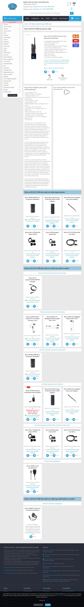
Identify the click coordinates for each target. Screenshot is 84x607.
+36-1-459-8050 (47, 9)
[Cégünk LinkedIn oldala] (74, 5)
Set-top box (6, 54)
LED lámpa (6, 83)
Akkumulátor (6, 67)
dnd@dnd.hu (36, 9)
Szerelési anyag (7, 37)
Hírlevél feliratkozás (12, 95)
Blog (42, 18)
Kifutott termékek (7, 91)
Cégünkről (54, 18)
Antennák (6, 28)
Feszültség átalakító (8, 63)
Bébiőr (5, 50)
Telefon (5, 48)
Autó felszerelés (7, 61)
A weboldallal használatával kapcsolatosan (18, 570)
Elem (5, 65)
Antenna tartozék (7, 30)
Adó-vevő (6, 24)
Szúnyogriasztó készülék (9, 87)
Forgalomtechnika (7, 81)
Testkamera (6, 44)
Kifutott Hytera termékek (52, 503)
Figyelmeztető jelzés (8, 74)
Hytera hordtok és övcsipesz (52, 384)
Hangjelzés (6, 76)
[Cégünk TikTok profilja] (70, 5)
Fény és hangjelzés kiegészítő (10, 78)
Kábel (5, 33)
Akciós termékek (12, 22)
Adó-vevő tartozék (7, 26)
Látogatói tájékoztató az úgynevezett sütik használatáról (20, 573)
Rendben (48, 604)
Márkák (48, 18)
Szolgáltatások (35, 18)
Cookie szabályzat (60, 595)
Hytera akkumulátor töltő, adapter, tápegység (52, 425)
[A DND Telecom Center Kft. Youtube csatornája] (70, 3)
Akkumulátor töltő (7, 70)
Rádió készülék (7, 52)
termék (75, 18)
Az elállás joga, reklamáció (53, 563)
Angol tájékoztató (49, 77)
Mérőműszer (6, 41)
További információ (38, 604)
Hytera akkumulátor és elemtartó (52, 350)
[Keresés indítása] (72, 13)
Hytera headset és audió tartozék (52, 312)
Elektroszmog (6, 46)
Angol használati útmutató (62, 77)
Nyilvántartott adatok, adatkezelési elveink (19, 567)
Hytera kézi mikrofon (52, 461)
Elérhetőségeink (63, 18)
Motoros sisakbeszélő (8, 59)
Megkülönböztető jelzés (9, 72)
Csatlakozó (6, 35)
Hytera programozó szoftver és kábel (52, 273)
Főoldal (27, 18)
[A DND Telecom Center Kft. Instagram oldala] (67, 5)
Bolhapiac (6, 89)
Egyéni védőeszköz (8, 57)
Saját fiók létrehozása (28, 590)
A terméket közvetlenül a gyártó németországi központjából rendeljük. (52, 222)
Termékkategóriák (11, 18)
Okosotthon (6, 85)
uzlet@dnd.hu (36, 6)
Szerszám (6, 39)
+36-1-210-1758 (48, 6)
